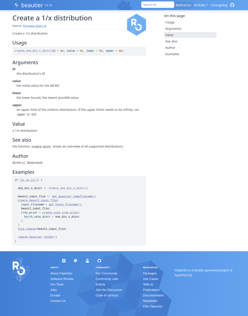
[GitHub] (232, 5)
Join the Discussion (109, 290)
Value (169, 35)
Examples (172, 54)
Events (100, 284)
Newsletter (150, 301)
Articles (199, 5)
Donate (55, 295)
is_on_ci (27, 180)
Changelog (219, 5)
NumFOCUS (183, 275)
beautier (32, 5)
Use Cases (150, 279)
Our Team (57, 284)
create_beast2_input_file (37, 200)
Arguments (173, 28)
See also (171, 41)
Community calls (107, 279)
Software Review (62, 279)
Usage (169, 22)
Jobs (53, 290)
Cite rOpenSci (152, 306)
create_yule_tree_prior (60, 212)
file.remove (27, 229)
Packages (150, 273)
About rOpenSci (61, 273)
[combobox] (157, 4)
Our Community (106, 273)
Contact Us (58, 301)
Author (170, 48)
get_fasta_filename (63, 204)
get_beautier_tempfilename (72, 196)
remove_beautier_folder (36, 237)
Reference (183, 5)
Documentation (153, 295)
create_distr (41, 146)
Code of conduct (107, 295)
